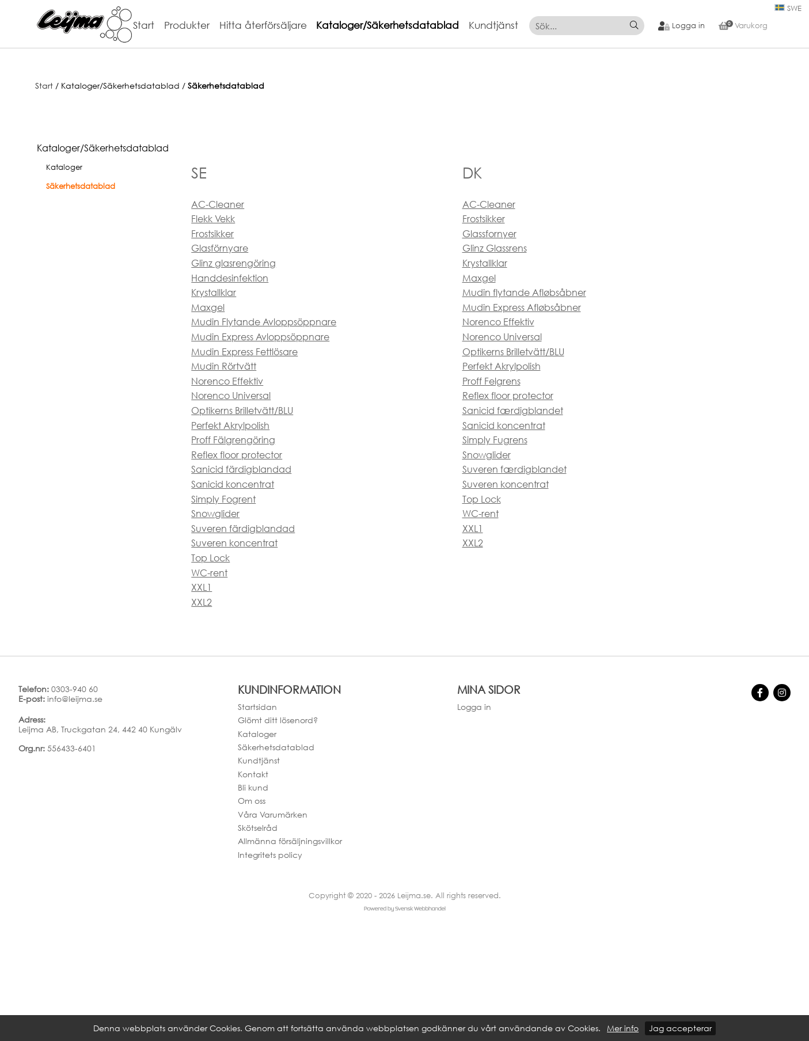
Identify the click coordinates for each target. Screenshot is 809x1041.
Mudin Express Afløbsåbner (521, 307)
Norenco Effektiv (227, 381)
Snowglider (215, 513)
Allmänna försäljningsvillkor (290, 841)
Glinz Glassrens (494, 248)
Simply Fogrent (223, 499)
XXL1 (201, 587)
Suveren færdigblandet (514, 469)
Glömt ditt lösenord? (278, 720)
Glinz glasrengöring (233, 263)
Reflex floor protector (236, 455)
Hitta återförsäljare (263, 25)
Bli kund (253, 787)
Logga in (474, 707)
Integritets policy (270, 855)
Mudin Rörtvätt (223, 366)
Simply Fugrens (494, 440)
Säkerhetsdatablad (226, 85)
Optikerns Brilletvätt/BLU (242, 410)
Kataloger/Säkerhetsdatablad (387, 25)
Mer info (623, 1028)
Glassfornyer (489, 234)
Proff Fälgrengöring (233, 440)
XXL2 (201, 602)
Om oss (251, 801)
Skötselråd (258, 828)
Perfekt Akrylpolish (230, 425)
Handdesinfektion (229, 278)
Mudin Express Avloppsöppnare (260, 337)
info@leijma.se (74, 699)
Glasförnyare (219, 248)
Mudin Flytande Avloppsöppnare (263, 322)
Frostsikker (212, 234)
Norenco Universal (231, 395)
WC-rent (209, 573)
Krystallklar (213, 292)
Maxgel (208, 307)
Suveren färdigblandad (243, 528)
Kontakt (253, 774)
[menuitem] (148, 25)
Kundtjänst (493, 25)
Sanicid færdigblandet (512, 410)
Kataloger (64, 167)
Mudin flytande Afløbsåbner (524, 292)
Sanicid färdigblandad (241, 469)
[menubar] (330, 25)
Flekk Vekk (213, 219)
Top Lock (210, 558)
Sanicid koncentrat (232, 484)
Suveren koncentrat (234, 543)
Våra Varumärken (272, 814)
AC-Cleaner (217, 204)
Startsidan (257, 707)
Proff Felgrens (491, 381)
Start (143, 25)
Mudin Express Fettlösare (244, 352)
